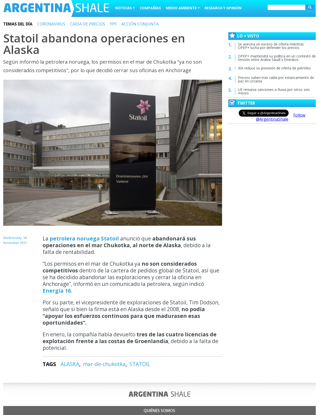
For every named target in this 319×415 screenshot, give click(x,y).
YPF (113, 24)
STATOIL (139, 364)
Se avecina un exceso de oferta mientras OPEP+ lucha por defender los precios (271, 46)
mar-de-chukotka (104, 364)
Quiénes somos (159, 410)
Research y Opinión (223, 7)
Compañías (150, 7)
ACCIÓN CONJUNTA (140, 24)
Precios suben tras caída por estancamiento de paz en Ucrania (276, 79)
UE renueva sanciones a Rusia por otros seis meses (274, 91)
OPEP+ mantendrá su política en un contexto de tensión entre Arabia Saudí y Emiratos (277, 58)
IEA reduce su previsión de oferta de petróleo (274, 68)
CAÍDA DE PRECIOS (87, 24)
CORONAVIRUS (51, 24)
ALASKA (70, 364)
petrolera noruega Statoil (85, 238)
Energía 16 (57, 290)
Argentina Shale (56, 8)
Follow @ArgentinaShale (281, 117)
